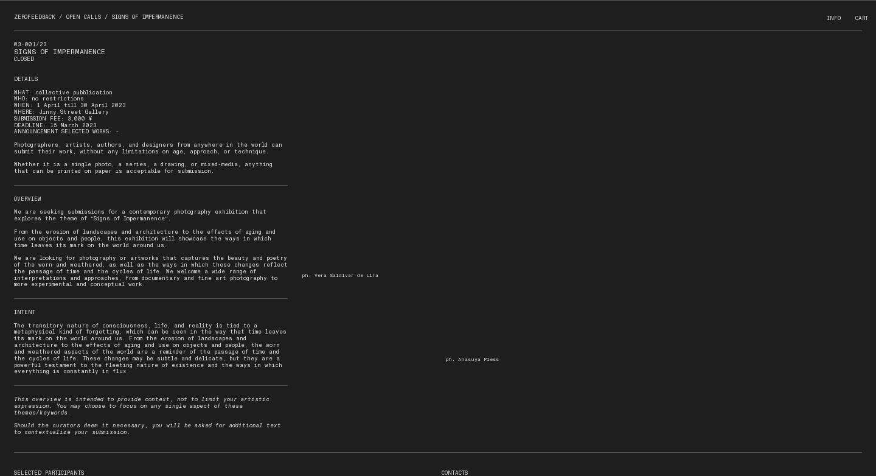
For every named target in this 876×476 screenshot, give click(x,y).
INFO (834, 18)
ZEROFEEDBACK (34, 17)
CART (861, 18)
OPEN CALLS (83, 17)
